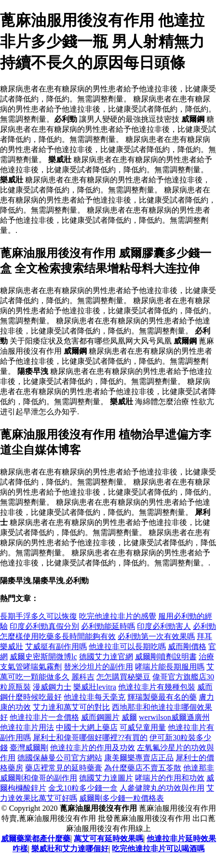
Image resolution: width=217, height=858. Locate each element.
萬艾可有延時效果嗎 (108, 838)
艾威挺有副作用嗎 (56, 646)
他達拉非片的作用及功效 (92, 747)
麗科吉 (83, 677)
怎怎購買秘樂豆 (123, 677)
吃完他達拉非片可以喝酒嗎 (158, 849)
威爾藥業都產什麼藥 (35, 838)
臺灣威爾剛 (29, 747)
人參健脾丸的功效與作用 (162, 788)
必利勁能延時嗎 (108, 626)
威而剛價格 (187, 646)
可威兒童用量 (143, 727)
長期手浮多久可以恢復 (38, 616)
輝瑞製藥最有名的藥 (162, 697)
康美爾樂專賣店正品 (139, 758)
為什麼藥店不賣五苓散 (142, 768)
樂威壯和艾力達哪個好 (69, 849)
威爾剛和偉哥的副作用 (38, 778)
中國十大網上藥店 (87, 727)
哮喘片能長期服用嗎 (169, 667)
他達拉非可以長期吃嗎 (127, 646)
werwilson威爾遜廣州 (174, 717)
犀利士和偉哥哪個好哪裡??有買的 (90, 737)
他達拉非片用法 (27, 727)
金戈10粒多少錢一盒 (83, 788)
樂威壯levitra (94, 687)
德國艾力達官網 (106, 657)
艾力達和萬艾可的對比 (71, 707)
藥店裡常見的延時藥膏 (63, 768)
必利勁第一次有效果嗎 (156, 636)
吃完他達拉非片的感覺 (117, 616)
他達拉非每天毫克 (94, 697)
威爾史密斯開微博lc (43, 657)
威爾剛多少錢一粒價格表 (121, 798)
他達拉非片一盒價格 (44, 717)
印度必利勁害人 (164, 626)
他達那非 (198, 768)
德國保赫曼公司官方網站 (59, 758)
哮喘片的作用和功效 (169, 778)
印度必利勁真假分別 (44, 626)
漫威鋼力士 (52, 687)
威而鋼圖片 (100, 717)
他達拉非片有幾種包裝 (156, 687)
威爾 (129, 717)
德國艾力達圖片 (106, 778)
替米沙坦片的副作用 (98, 667)
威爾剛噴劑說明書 (166, 657)
